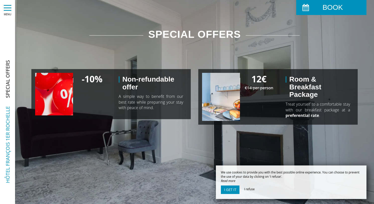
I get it (230, 189)
